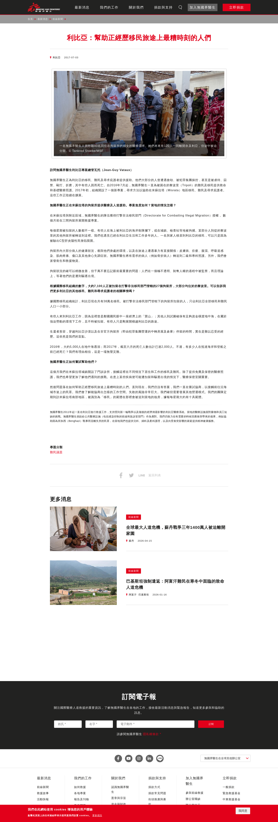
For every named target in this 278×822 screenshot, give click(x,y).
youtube (128, 758)
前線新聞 (58, 19)
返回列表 (154, 475)
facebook (118, 758)
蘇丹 (131, 540)
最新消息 (82, 7)
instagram (139, 758)
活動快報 (43, 799)
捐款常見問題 (157, 793)
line (160, 758)
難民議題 (56, 452)
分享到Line (141, 475)
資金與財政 (118, 804)
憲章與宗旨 (118, 798)
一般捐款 (229, 787)
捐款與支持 (163, 7)
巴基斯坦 (144, 594)
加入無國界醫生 (203, 7)
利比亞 (57, 57)
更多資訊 (97, 815)
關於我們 (136, 7)
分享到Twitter (131, 475)
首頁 (30, 19)
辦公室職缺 (193, 798)
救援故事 (43, 793)
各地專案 (80, 793)
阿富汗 (133, 594)
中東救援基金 (231, 799)
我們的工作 (109, 7)
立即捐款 (236, 7)
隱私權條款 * (152, 734)
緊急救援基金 (231, 793)
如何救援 (80, 787)
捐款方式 (154, 787)
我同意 (242, 810)
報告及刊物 (81, 799)
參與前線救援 (195, 792)
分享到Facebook (121, 475)
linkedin (149, 758)
